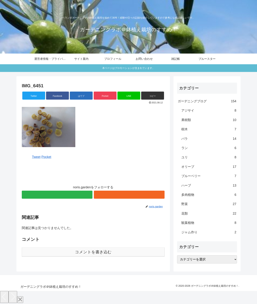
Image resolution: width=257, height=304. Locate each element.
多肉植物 (208, 195)
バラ (208, 139)
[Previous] (4, 297)
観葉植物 (208, 223)
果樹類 (208, 120)
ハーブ (208, 185)
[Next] (13, 297)
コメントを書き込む (93, 252)
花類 (208, 213)
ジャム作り (208, 232)
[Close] (20, 299)
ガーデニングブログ (207, 101)
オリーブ (208, 167)
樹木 (208, 129)
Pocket (46, 157)
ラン (208, 148)
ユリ (208, 157)
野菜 (208, 204)
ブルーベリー (208, 176)
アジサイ (208, 110)
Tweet (36, 157)
